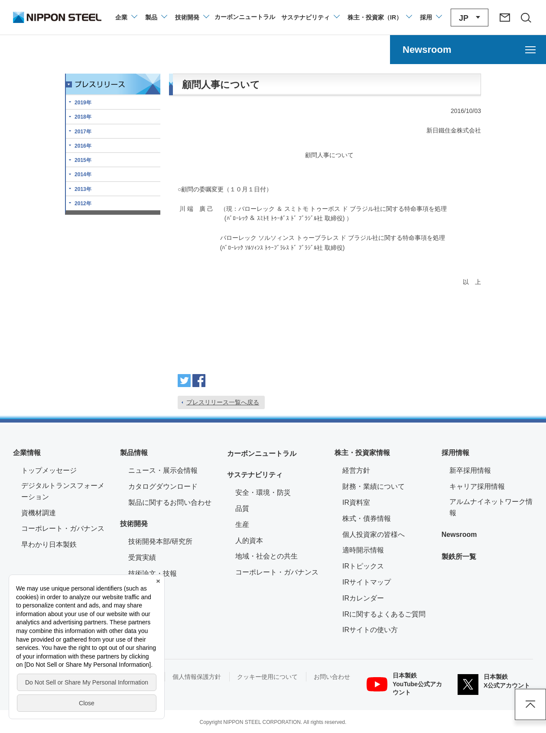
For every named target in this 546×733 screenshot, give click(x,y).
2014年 (83, 174)
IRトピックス (363, 566)
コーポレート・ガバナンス (62, 528)
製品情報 (134, 452)
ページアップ (530, 704)
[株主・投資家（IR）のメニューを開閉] (379, 17)
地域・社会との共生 (266, 556)
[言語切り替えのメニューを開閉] (469, 17)
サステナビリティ (255, 474)
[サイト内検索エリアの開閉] (525, 17)
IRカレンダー (363, 598)
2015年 (83, 160)
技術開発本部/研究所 (160, 541)
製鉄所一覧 (459, 556)
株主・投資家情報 (362, 452)
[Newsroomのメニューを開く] (468, 49)
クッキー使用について (267, 676)
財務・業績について (373, 486)
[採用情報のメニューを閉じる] (430, 17)
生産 (242, 524)
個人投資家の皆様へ (373, 534)
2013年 (83, 189)
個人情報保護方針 (196, 676)
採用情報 (455, 452)
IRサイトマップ (366, 582)
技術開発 (134, 523)
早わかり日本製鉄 (49, 544)
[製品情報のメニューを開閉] (156, 17)
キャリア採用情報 (477, 486)
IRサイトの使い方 (370, 629)
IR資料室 (356, 502)
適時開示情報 (363, 550)
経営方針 (356, 470)
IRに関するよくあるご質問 (384, 614)
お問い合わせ (332, 676)
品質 (242, 508)
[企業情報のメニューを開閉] (126, 17)
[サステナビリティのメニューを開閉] (310, 17)
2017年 (83, 132)
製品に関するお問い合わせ (169, 502)
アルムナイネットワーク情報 (491, 507)
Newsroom (459, 534)
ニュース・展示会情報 (163, 470)
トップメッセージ (49, 470)
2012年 (83, 203)
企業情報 (27, 452)
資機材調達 (38, 513)
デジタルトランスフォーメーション (62, 491)
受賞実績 (142, 557)
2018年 (83, 117)
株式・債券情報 (366, 518)
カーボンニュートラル (261, 453)
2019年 (83, 103)
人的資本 (249, 540)
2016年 (83, 146)
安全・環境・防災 (263, 492)
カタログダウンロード (163, 486)
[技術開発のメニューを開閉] (191, 17)
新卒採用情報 (470, 470)
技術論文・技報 (152, 573)
